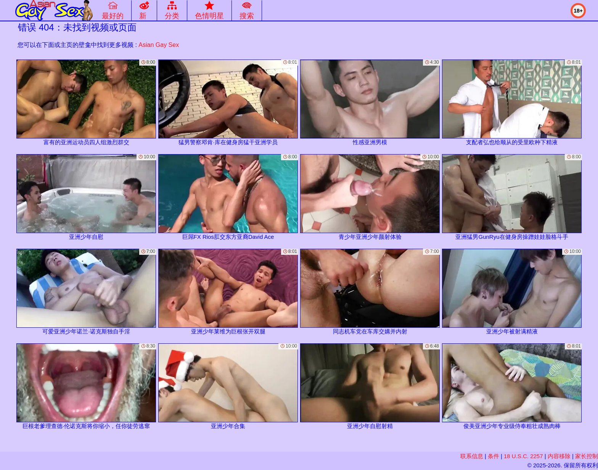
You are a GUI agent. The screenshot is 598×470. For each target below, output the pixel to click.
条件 (493, 456)
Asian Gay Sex (158, 45)
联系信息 (471, 456)
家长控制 (586, 456)
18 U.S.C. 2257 (523, 456)
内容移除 (559, 456)
